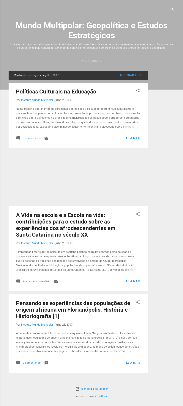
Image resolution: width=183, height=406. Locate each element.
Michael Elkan (101, 396)
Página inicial (91, 61)
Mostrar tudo (131, 75)
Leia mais (133, 138)
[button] (138, 91)
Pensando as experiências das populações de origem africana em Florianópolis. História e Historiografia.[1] (73, 309)
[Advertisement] (162, 127)
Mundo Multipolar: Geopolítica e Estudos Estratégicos (91, 30)
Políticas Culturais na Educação (56, 91)
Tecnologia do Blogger (91, 389)
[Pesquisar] (172, 10)
